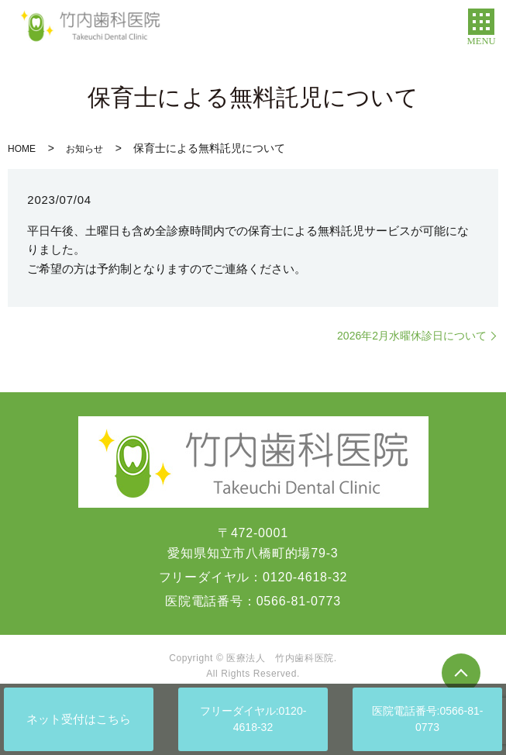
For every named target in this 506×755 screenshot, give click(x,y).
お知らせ (84, 148)
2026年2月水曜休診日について (412, 335)
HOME (22, 148)
